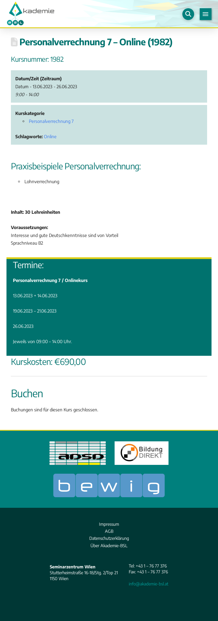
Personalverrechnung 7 (51, 121)
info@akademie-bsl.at (148, 583)
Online (50, 136)
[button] (188, 14)
